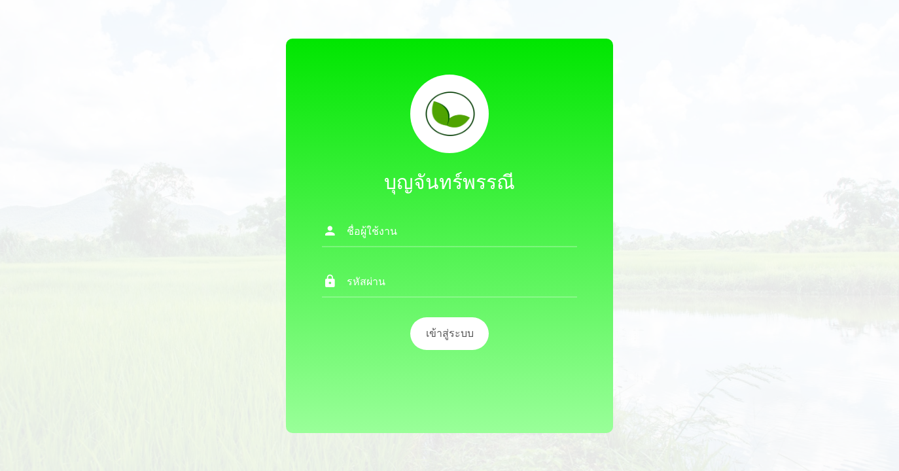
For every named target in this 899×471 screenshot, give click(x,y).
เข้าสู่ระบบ (450, 333)
